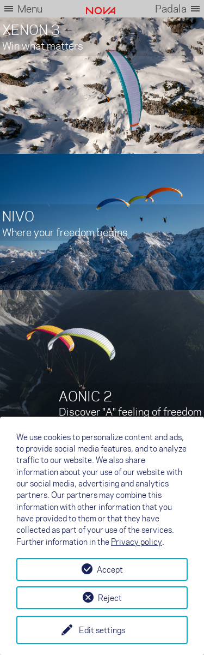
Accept (110, 569)
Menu (29, 8)
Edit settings (102, 629)
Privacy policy (136, 541)
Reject (110, 597)
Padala (171, 8)
